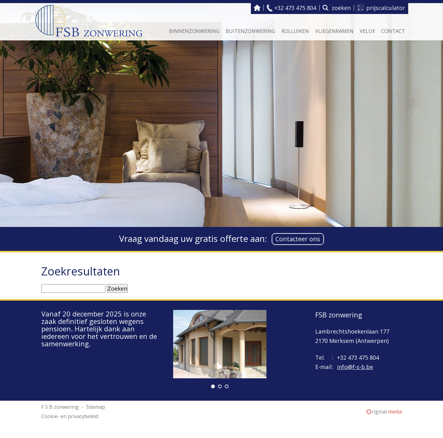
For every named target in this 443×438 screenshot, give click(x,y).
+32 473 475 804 (295, 8)
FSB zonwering (338, 314)
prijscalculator (385, 8)
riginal (387, 411)
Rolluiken (295, 31)
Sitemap (95, 406)
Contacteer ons (297, 239)
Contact (393, 31)
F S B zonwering (257, 8)
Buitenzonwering (250, 31)
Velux (367, 31)
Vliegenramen (334, 31)
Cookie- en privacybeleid (69, 416)
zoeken (341, 8)
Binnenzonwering (194, 31)
